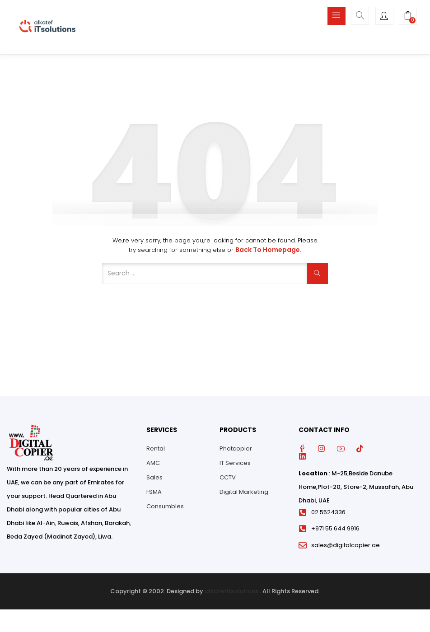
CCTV (228, 477)
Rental (155, 448)
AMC (153, 463)
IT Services (235, 463)
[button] (408, 16)
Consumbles (165, 506)
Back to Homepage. (268, 249)
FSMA (154, 492)
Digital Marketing (244, 492)
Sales (154, 477)
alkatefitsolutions (231, 591)
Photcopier (236, 448)
